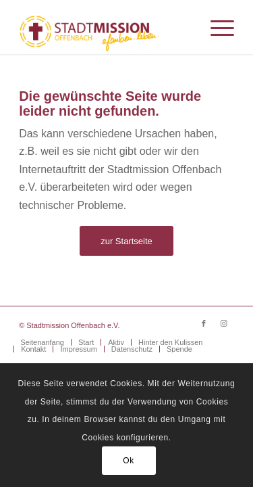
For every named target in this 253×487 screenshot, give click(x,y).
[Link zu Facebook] (204, 323)
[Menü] (215, 27)
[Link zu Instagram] (224, 323)
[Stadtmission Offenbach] (105, 27)
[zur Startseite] (126, 241)
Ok (128, 460)
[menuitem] (215, 27)
